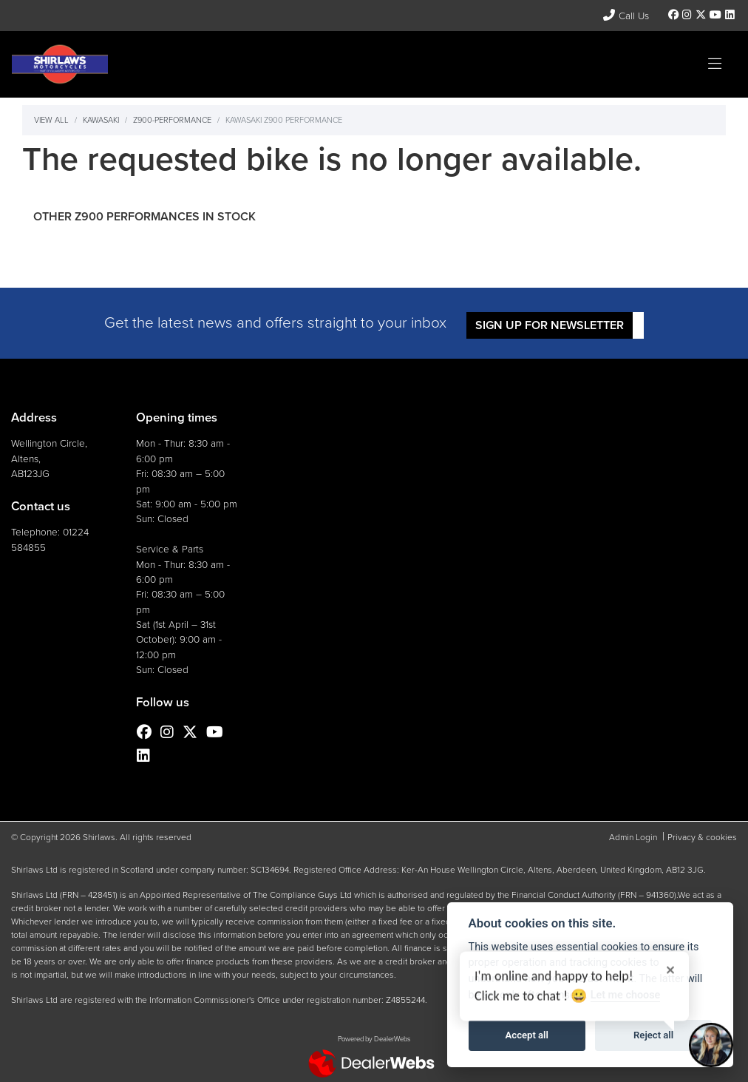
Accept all (527, 1035)
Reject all (653, 1035)
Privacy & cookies (702, 837)
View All (51, 120)
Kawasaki (101, 120)
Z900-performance (172, 120)
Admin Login (633, 837)
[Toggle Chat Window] (711, 1045)
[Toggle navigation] (714, 64)
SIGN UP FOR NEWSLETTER (550, 325)
